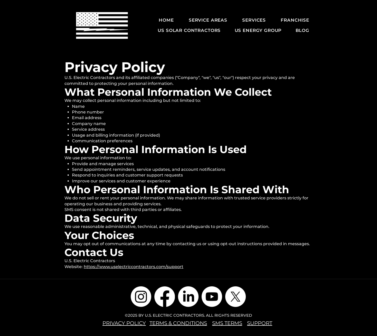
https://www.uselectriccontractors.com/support (133, 266)
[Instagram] (141, 296)
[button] (204, 20)
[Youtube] (212, 296)
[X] (235, 296)
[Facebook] (164, 296)
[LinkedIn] (188, 296)
